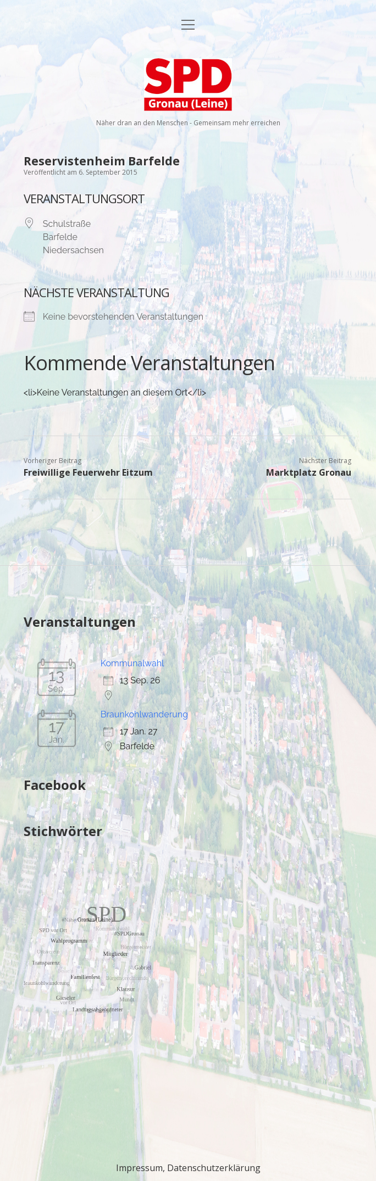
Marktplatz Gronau (308, 472)
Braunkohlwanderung (144, 714)
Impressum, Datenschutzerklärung (188, 1168)
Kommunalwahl (132, 663)
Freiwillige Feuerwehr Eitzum (88, 472)
